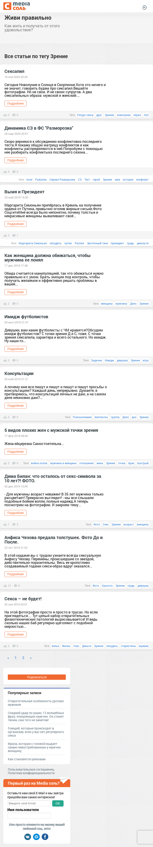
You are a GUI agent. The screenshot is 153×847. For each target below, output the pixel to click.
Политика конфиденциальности (31, 773)
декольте (143, 243)
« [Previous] (8, 657)
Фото (96, 524)
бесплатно (101, 417)
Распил (79, 243)
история (128, 179)
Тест (87, 179)
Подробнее (15, 103)
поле (29, 179)
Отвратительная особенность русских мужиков (36, 703)
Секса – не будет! (22, 598)
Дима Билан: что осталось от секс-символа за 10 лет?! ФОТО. (52, 478)
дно (134, 417)
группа (115, 417)
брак (131, 463)
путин (68, 243)
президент (117, 243)
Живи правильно (28, 17)
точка (121, 463)
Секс (106, 524)
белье (55, 646)
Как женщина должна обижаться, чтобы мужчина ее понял (47, 257)
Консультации (18, 373)
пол (146, 115)
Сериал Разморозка (62, 179)
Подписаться (37, 677)
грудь (130, 243)
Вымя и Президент (24, 191)
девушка (122, 360)
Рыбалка (41, 179)
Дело (133, 303)
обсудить (56, 243)
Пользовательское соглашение (31, 769)
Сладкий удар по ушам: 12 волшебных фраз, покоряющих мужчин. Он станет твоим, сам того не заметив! (36, 716)
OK (58, 803)
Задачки (96, 360)
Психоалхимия (82, 417)
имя (117, 179)
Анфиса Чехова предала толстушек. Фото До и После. (53, 539)
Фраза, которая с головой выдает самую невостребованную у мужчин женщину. (34, 747)
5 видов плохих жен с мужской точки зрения (51, 430)
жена (100, 463)
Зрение (109, 115)
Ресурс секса (85, 115)
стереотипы (128, 646)
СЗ (80, 179)
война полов (39, 463)
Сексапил (14, 71)
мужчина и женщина (63, 463)
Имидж (109, 360)
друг (99, 115)
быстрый (143, 463)
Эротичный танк (97, 243)
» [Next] (31, 657)
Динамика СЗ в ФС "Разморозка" (38, 128)
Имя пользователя (23, 810)
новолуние (123, 115)
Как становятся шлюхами (26, 759)
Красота (107, 585)
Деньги (86, 646)
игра (146, 360)
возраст (129, 524)
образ (137, 115)
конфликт (142, 179)
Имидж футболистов (26, 316)
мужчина (121, 303)
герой (96, 179)
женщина (107, 303)
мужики (144, 646)
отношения (86, 463)
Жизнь (66, 646)
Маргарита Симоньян (33, 243)
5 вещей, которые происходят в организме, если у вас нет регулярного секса (36, 731)
